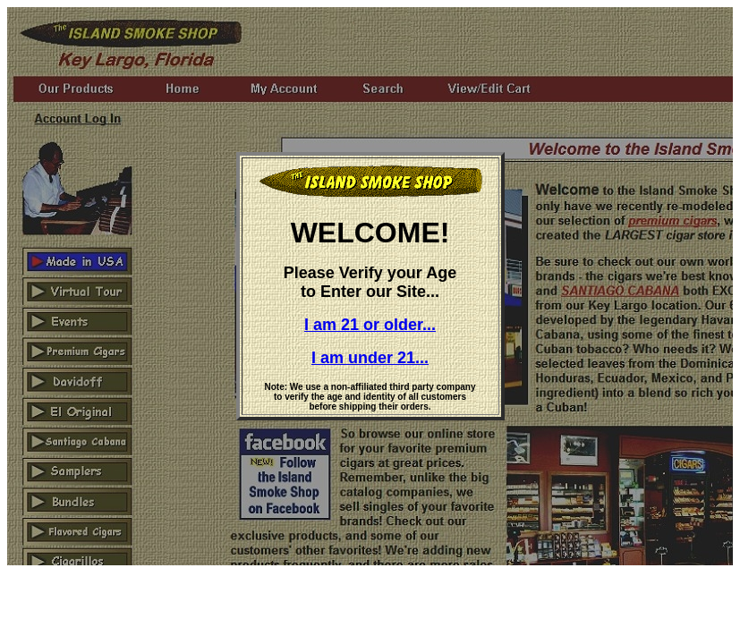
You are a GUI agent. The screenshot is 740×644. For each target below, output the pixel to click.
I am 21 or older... (370, 325)
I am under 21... (370, 358)
